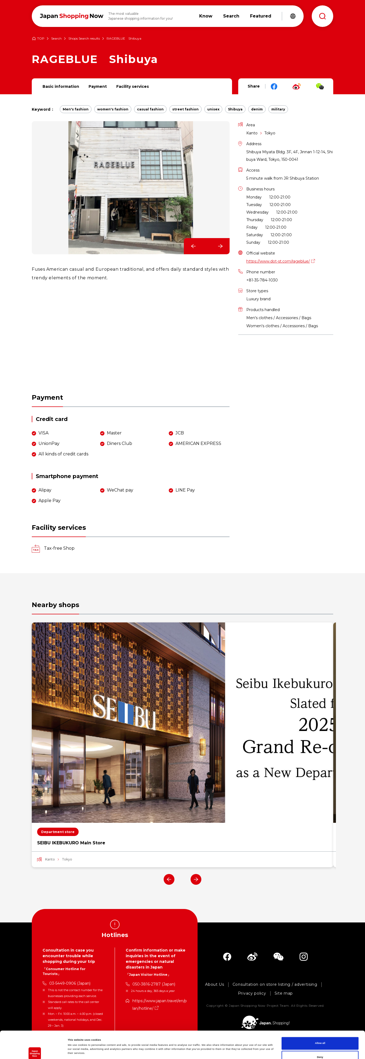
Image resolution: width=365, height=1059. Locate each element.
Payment (98, 86)
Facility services (132, 86)
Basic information (61, 86)
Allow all (320, 1016)
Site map (284, 993)
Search (56, 38)
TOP (40, 38)
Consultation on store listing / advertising (275, 984)
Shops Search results (84, 38)
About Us (214, 984)
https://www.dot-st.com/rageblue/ (278, 261)
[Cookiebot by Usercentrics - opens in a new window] (34, 1050)
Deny (320, 1030)
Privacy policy (252, 993)
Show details (223, 1050)
